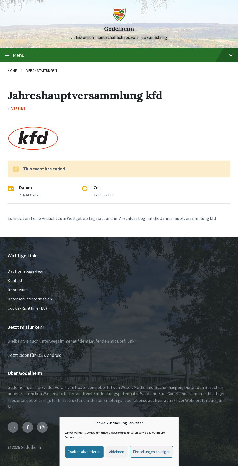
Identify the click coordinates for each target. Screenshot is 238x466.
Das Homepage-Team (27, 271)
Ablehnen (116, 451)
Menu (119, 55)
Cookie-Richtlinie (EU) (27, 308)
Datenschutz (73, 437)
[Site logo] (119, 20)
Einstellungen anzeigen (151, 451)
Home (12, 70)
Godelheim (119, 28)
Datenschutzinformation (30, 298)
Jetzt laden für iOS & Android (35, 355)
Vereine (18, 108)
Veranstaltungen (41, 70)
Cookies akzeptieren (84, 451)
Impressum (18, 289)
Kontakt (15, 280)
